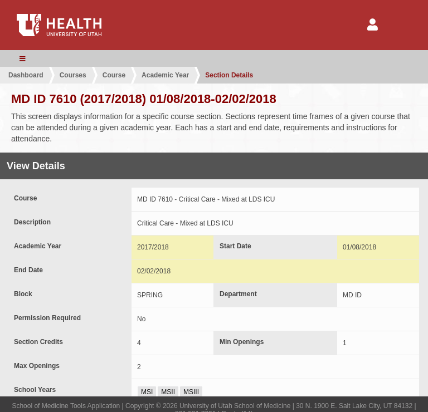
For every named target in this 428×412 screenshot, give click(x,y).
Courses (73, 75)
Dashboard (25, 75)
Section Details (229, 75)
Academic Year (165, 75)
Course (114, 75)
